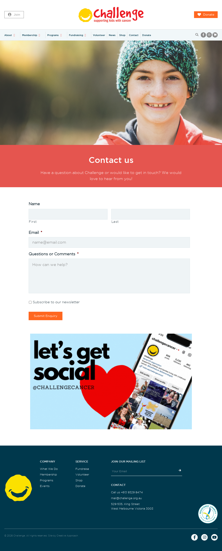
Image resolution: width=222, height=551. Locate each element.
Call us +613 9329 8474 (127, 492)
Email (35, 232)
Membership (29, 35)
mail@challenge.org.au (126, 498)
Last (115, 221)
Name (34, 204)
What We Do (49, 468)
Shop (122, 35)
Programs (53, 35)
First (33, 221)
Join (14, 14)
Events (44, 486)
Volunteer (99, 35)
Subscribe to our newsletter (56, 302)
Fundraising (76, 35)
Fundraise (82, 468)
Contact (134, 35)
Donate (206, 14)
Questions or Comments (54, 254)
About (8, 35)
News (112, 35)
